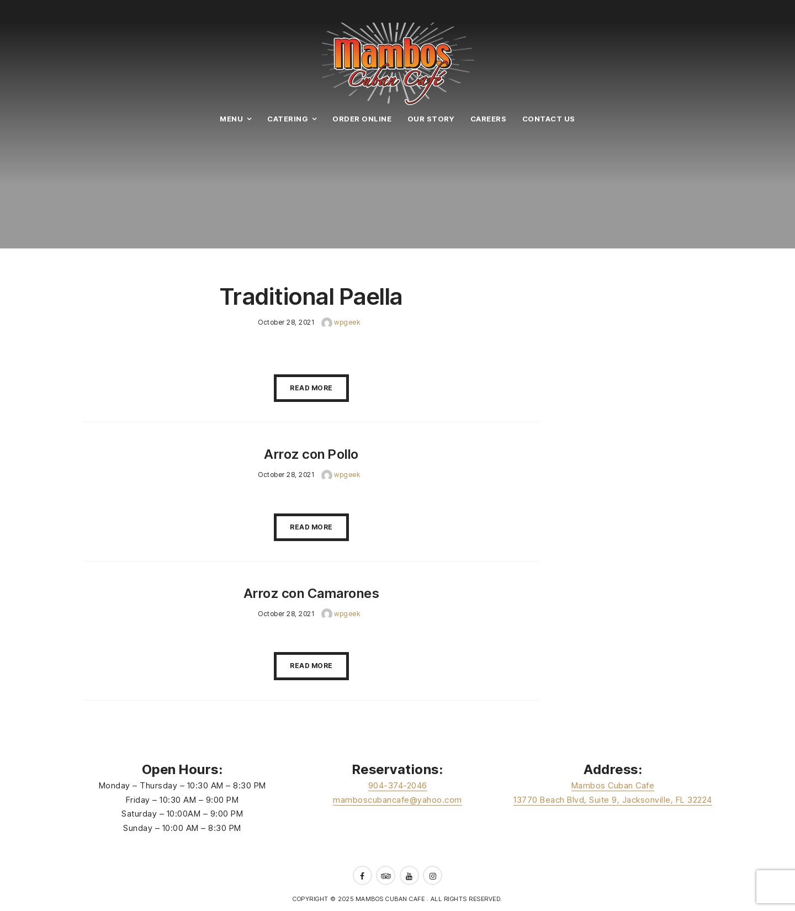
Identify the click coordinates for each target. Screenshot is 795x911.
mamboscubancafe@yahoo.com (397, 800)
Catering (287, 118)
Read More (311, 388)
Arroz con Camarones (311, 593)
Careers (488, 118)
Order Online (361, 118)
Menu (231, 118)
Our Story (431, 118)
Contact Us (548, 118)
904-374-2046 (397, 785)
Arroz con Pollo (311, 454)
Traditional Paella (311, 296)
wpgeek (341, 322)
